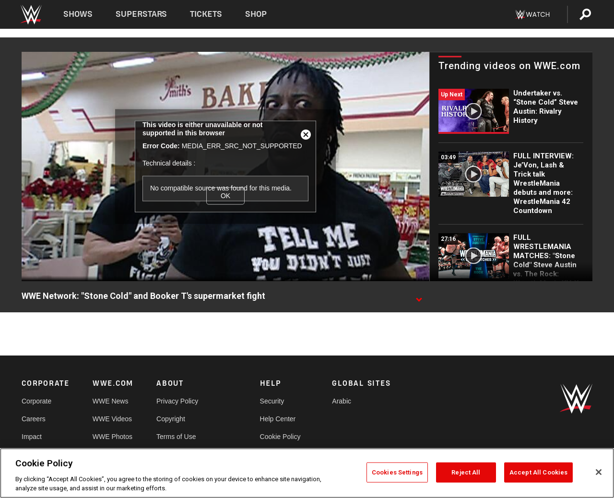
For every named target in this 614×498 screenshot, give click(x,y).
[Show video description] (418, 296)
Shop (256, 14)
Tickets (206, 14)
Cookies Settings (397, 472)
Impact (32, 436)
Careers (34, 419)
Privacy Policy (177, 401)
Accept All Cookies (538, 472)
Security (272, 401)
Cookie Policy (280, 436)
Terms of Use (176, 436)
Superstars (141, 14)
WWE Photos (112, 436)
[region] (307, 473)
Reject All (465, 472)
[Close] (598, 472)
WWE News (111, 401)
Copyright (170, 419)
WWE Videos (112, 419)
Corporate (36, 401)
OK (225, 196)
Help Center (278, 419)
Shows (78, 14)
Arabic (341, 401)
